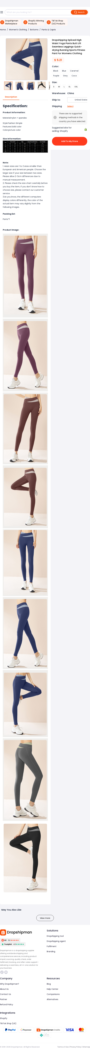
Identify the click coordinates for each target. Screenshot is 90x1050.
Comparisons (53, 994)
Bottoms (34, 29)
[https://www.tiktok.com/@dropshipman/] (2, 972)
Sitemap (86, 1047)
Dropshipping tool (55, 936)
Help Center (52, 989)
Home (3, 29)
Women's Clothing (18, 29)
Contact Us (5, 994)
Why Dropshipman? (9, 984)
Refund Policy (6, 1004)
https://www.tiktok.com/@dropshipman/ (2, 972)
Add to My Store (69, 141)
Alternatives (52, 999)
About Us (4, 989)
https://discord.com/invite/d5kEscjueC (6, 972)
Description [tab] (11, 97)
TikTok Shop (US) (8, 1023)
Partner (3, 999)
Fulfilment (51, 946)
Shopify (3, 1018)
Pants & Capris (49, 29)
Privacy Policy (75, 1047)
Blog (49, 984)
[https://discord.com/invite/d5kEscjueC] (6, 972)
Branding (51, 951)
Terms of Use (63, 1047)
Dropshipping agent (56, 941)
